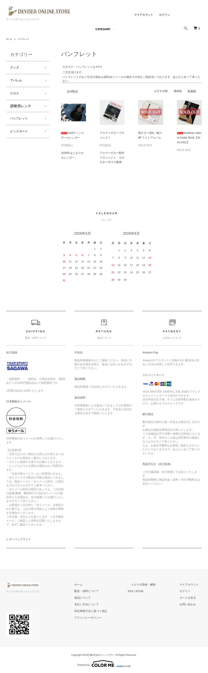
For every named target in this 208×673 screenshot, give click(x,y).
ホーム (9, 39)
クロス (15, 96)
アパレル (17, 82)
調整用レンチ (20, 109)
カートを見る (191, 597)
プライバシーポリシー (103, 617)
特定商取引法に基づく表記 (106, 611)
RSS (143, 591)
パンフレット (26, 39)
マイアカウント (143, 14)
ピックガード (20, 136)
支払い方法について (102, 604)
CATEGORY (103, 29)
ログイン (164, 14)
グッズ (15, 68)
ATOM (152, 591)
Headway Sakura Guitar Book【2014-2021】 (189, 137)
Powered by (104, 663)
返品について (98, 597)
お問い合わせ (191, 604)
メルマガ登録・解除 (152, 584)
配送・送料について (102, 591)
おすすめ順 (161, 91)
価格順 (178, 91)
